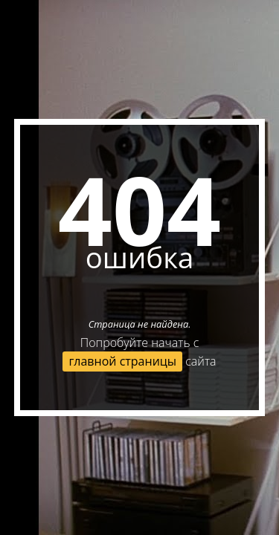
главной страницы (122, 361)
